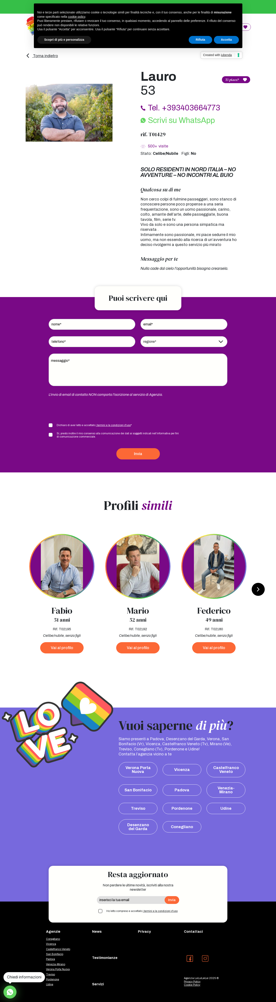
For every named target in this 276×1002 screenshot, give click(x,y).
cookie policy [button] (76, 16)
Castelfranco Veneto (226, 770)
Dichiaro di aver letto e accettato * (94, 425)
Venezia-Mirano (226, 790)
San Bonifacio (138, 790)
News (97, 931)
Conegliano (182, 827)
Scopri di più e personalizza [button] (64, 39)
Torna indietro (42, 56)
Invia (138, 454)
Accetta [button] (226, 39)
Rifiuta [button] (200, 39)
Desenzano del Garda (138, 827)
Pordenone (182, 808)
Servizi (98, 984)
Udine (225, 808)
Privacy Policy (192, 981)
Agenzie (53, 931)
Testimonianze (104, 958)
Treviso (138, 808)
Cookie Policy (192, 984)
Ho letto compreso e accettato (142, 911)
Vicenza (182, 770)
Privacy (144, 931)
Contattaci (193, 931)
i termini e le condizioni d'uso (113, 425)
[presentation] (82, 409)
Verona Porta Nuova (138, 770)
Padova (182, 790)
